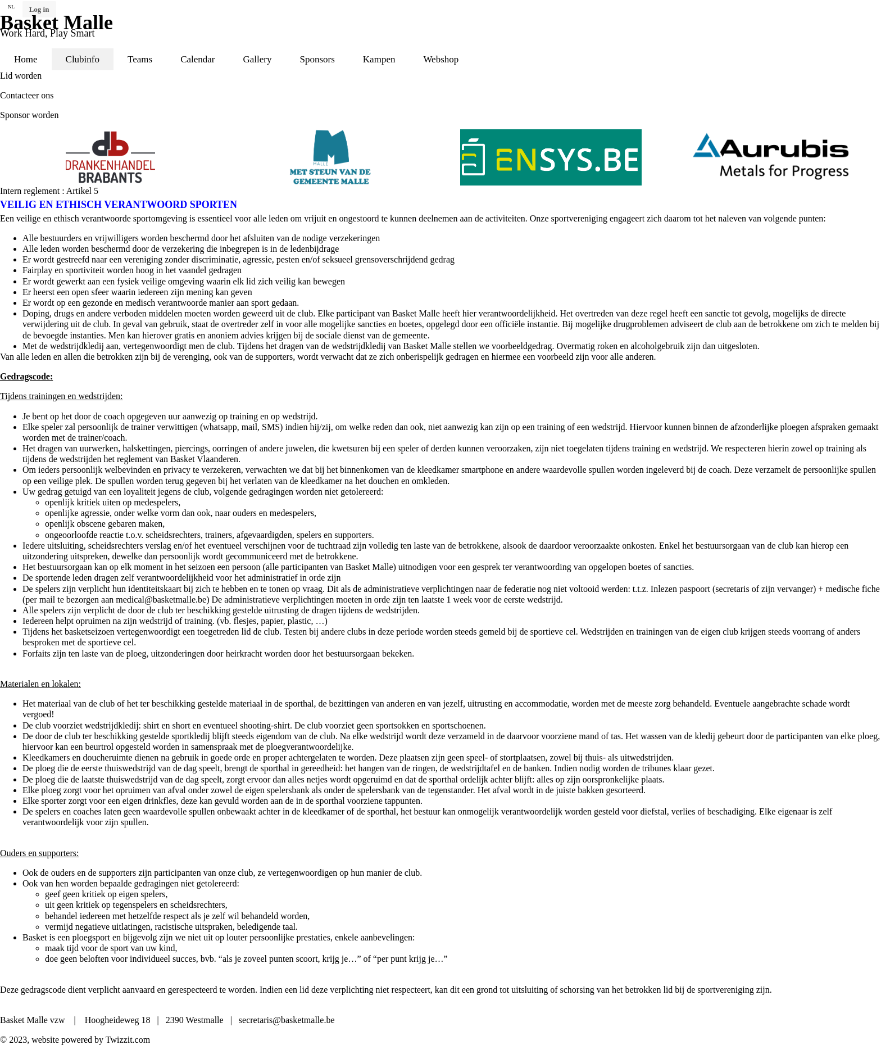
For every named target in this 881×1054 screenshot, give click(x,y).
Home (26, 59)
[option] (222, 157)
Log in (39, 9)
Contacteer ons (27, 95)
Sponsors (316, 59)
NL (11, 7)
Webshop (440, 59)
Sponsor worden (29, 115)
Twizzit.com (128, 1039)
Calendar (197, 59)
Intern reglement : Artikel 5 (49, 191)
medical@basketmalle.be (161, 599)
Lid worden (21, 75)
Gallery (257, 59)
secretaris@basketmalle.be (287, 1020)
